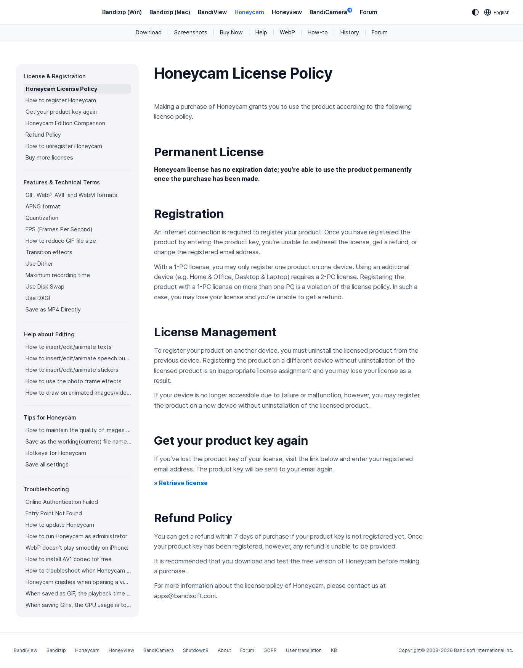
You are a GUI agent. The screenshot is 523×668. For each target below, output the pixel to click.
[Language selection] (497, 12)
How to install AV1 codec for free (69, 559)
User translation (304, 650)
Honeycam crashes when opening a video (78, 582)
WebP (287, 32)
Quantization (42, 218)
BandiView (212, 12)
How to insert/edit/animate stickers (72, 369)
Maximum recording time (58, 275)
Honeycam (249, 12)
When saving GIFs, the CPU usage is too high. (78, 605)
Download (149, 32)
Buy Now (231, 32)
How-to (318, 32)
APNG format (43, 206)
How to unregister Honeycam (64, 146)
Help (261, 32)
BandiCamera (331, 12)
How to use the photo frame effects (74, 381)
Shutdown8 (196, 650)
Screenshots (190, 32)
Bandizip (56, 650)
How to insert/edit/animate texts (69, 347)
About (224, 650)
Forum (368, 12)
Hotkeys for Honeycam (56, 453)
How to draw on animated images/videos (78, 392)
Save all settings (47, 464)
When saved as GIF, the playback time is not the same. (78, 593)
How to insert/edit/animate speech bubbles (78, 358)
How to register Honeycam (61, 100)
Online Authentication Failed (62, 502)
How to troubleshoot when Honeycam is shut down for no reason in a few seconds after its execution (78, 570)
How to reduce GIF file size (61, 240)
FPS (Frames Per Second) (59, 229)
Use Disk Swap (45, 286)
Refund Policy (43, 134)
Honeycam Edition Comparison (65, 123)
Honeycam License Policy (61, 89)
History (349, 32)
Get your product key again (61, 111)
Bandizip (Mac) (169, 12)
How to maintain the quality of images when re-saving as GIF (78, 430)
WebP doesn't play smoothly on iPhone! (77, 547)
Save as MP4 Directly (53, 309)
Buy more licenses (49, 157)
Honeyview (287, 12)
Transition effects (49, 252)
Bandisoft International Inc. (483, 650)
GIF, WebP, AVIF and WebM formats (71, 195)
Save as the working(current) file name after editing (78, 441)
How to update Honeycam (60, 524)
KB (334, 650)
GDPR (270, 650)
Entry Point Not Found (54, 513)
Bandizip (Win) (122, 12)
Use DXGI (38, 298)
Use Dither (39, 263)
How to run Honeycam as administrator (76, 536)
